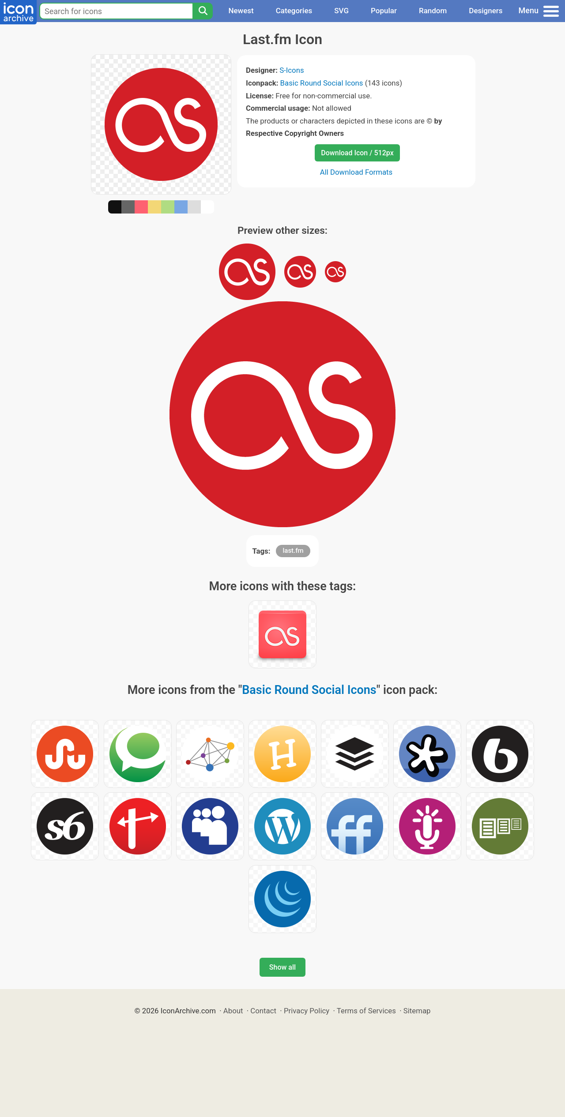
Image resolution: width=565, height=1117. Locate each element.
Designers (485, 10)
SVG (341, 10)
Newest (240, 10)
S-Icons (291, 70)
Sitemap (417, 1010)
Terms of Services (366, 1010)
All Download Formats (356, 172)
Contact (263, 1010)
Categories (294, 10)
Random (433, 10)
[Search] (202, 11)
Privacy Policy (306, 1010)
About (233, 1010)
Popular (384, 10)
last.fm (292, 551)
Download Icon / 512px (357, 153)
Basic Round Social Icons (321, 83)
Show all (282, 967)
